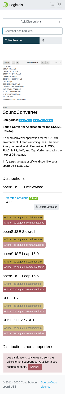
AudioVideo (25, 120)
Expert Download (46, 206)
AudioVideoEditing (42, 120)
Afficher (34, 367)
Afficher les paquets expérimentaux (23, 217)
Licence (45, 386)
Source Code (49, 382)
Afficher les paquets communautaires (24, 222)
